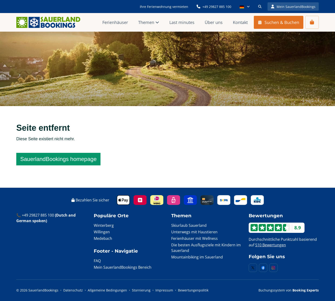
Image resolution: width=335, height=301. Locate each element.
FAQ (97, 260)
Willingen (102, 231)
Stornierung (141, 290)
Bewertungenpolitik (193, 290)
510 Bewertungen (270, 244)
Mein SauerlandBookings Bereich (122, 267)
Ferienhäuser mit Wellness (194, 238)
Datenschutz (73, 290)
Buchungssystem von (288, 290)
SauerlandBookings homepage (58, 159)
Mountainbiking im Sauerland (197, 257)
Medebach (103, 238)
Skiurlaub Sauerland (189, 225)
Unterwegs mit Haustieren (194, 231)
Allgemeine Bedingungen (107, 290)
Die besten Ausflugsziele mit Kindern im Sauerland (206, 247)
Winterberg (104, 225)
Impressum (164, 290)
